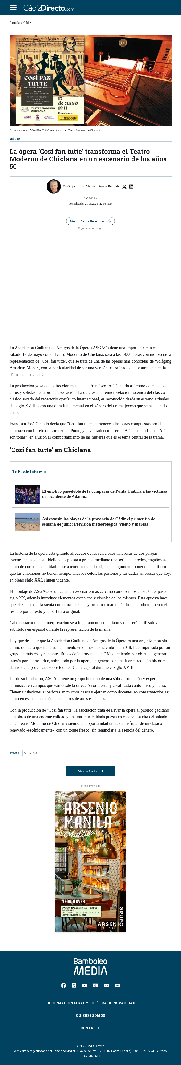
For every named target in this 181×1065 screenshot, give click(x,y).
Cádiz (27, 22)
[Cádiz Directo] (50, 7)
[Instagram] (106, 985)
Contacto (91, 1028)
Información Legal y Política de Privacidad (90, 1003)
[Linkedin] (117, 985)
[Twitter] (74, 985)
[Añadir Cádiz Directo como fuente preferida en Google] (90, 221)
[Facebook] (63, 985)
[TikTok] (95, 985)
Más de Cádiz (90, 771)
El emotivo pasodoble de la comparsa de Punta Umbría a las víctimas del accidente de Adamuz (104, 494)
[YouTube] (84, 985)
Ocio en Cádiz (31, 753)
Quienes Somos (90, 1015)
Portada (15, 22)
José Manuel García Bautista (99, 186)
